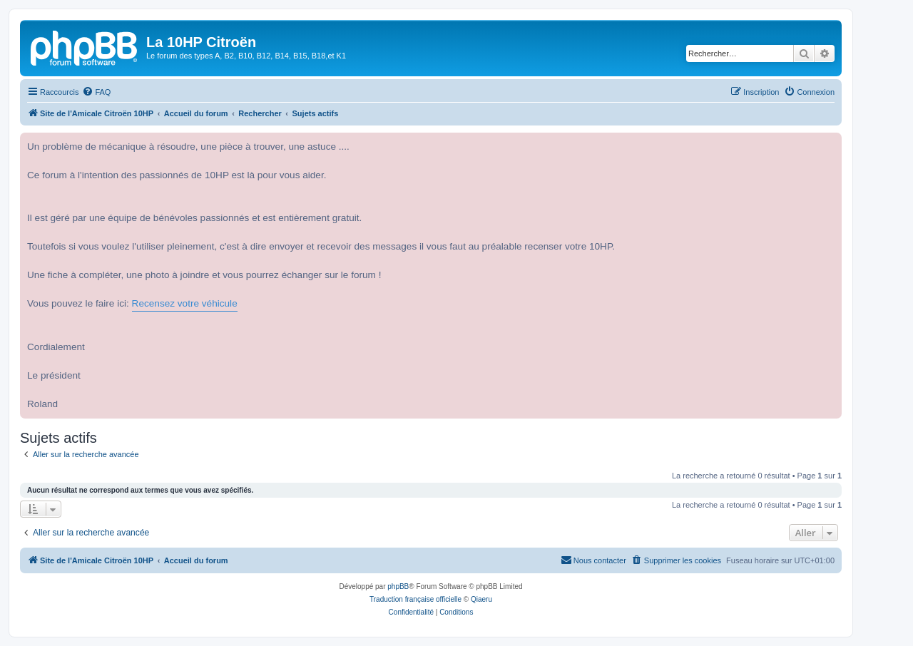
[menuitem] (96, 92)
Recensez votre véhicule (185, 303)
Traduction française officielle (415, 599)
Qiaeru (481, 599)
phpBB (398, 586)
